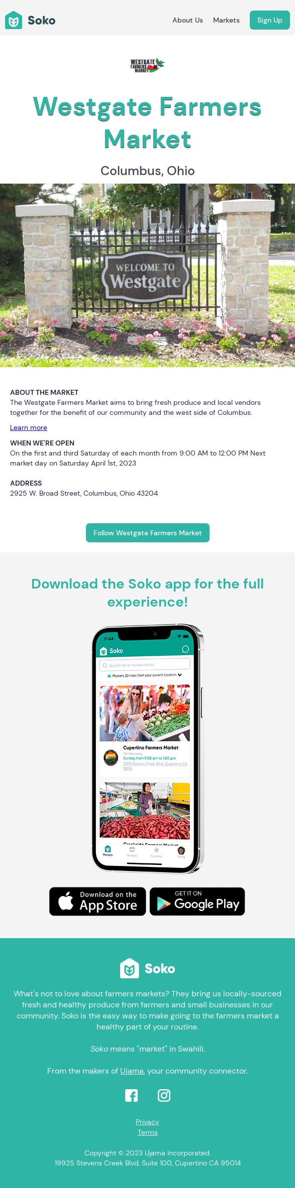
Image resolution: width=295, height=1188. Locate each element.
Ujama (132, 1071)
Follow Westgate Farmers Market (147, 532)
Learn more (28, 427)
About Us (187, 20)
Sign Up (269, 20)
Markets (226, 20)
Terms (148, 1132)
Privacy (147, 1121)
